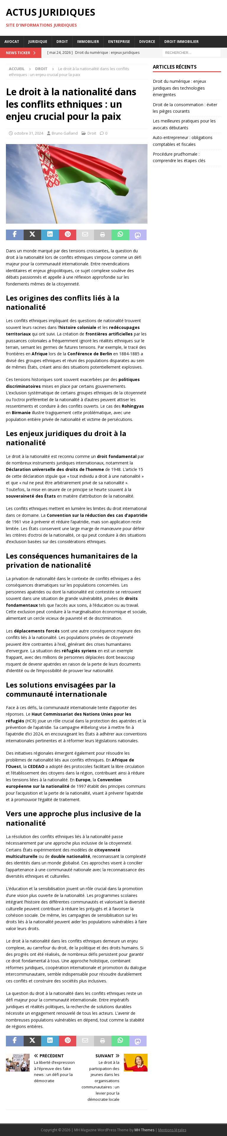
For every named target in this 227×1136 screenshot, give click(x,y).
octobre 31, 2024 (28, 133)
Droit (62, 41)
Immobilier (88, 41)
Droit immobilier (181, 41)
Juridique (37, 41)
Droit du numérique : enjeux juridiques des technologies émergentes (179, 87)
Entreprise (119, 41)
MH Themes (144, 1129)
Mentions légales (172, 1129)
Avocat (11, 41)
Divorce (147, 41)
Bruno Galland (65, 133)
